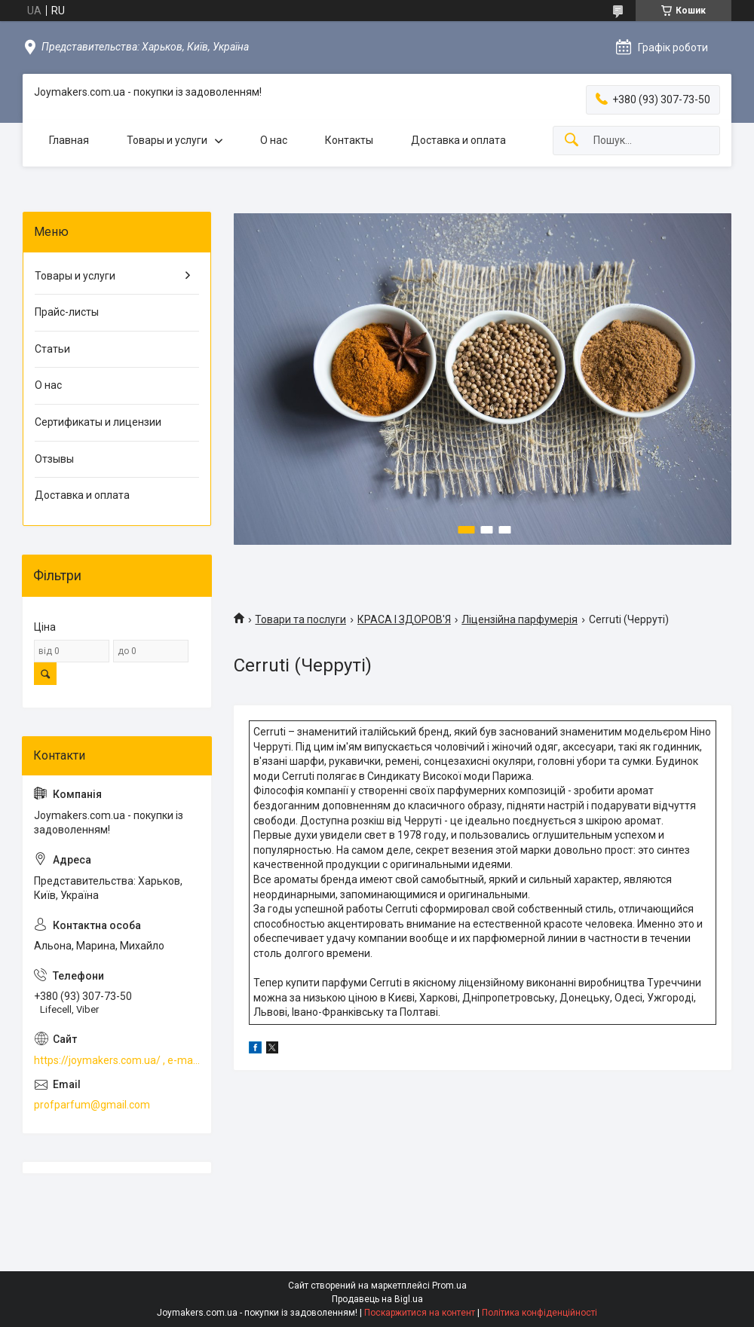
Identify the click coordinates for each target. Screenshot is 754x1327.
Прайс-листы (67, 312)
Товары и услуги (167, 140)
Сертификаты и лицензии (98, 422)
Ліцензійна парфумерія (519, 619)
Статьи (52, 349)
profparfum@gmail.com (92, 1105)
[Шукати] (571, 140)
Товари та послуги (300, 619)
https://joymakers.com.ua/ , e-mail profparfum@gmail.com (117, 1060)
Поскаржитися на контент (419, 1312)
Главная (69, 140)
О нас (273, 140)
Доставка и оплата (458, 140)
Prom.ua (449, 1285)
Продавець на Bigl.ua (377, 1299)
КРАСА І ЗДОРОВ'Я (404, 619)
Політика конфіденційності (539, 1312)
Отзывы (54, 459)
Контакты (349, 140)
